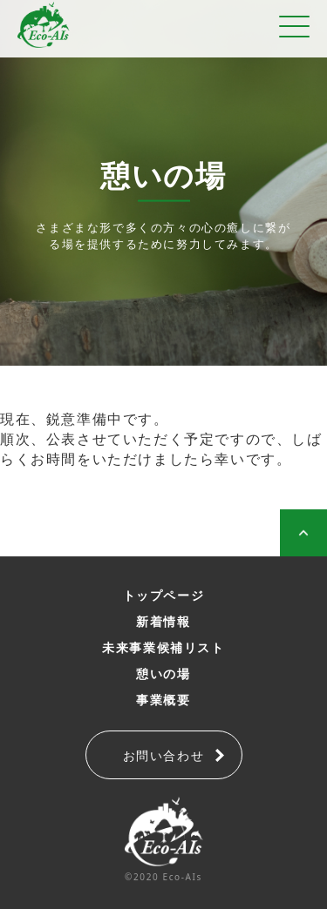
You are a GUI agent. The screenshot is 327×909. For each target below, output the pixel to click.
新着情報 (163, 621)
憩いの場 (163, 673)
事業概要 (163, 699)
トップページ (164, 595)
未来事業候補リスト (163, 647)
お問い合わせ (164, 755)
